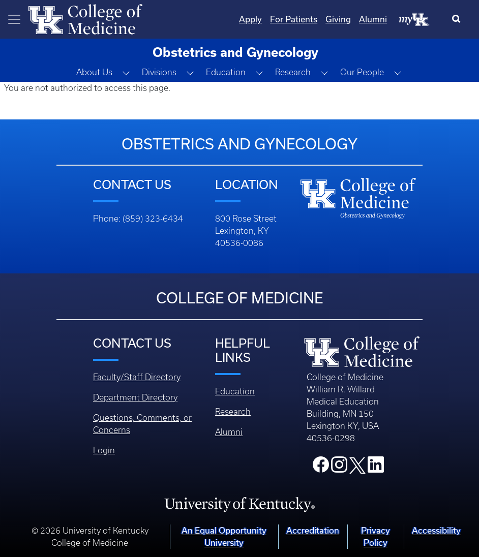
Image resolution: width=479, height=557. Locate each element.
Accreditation (312, 530)
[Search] (458, 19)
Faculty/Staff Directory (137, 377)
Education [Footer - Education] (235, 391)
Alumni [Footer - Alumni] (229, 432)
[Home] (85, 18)
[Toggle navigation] (14, 19)
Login (104, 450)
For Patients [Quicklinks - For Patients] (293, 19)
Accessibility (436, 530)
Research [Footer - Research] (233, 411)
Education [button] (226, 72)
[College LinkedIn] (376, 467)
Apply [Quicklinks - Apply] (250, 19)
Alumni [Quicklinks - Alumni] (373, 19)
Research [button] (293, 72)
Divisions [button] (159, 72)
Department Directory (135, 397)
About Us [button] (94, 72)
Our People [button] (362, 72)
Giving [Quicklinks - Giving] (338, 19)
